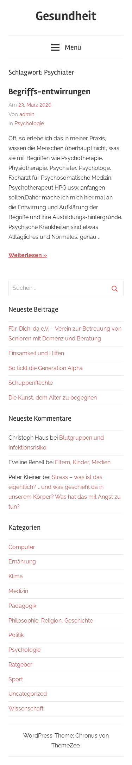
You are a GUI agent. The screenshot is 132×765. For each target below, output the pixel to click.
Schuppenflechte (30, 383)
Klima (15, 576)
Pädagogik (22, 606)
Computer (21, 547)
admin (26, 114)
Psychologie (29, 123)
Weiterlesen (25, 255)
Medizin (18, 591)
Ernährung (22, 561)
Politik (16, 635)
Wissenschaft (25, 708)
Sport (15, 679)
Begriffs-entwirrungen (49, 92)
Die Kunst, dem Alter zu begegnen (52, 397)
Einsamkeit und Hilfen (36, 353)
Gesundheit (66, 16)
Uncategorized (27, 693)
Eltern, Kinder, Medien (83, 462)
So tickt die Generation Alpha (45, 368)
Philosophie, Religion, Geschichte (50, 620)
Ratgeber (20, 664)
